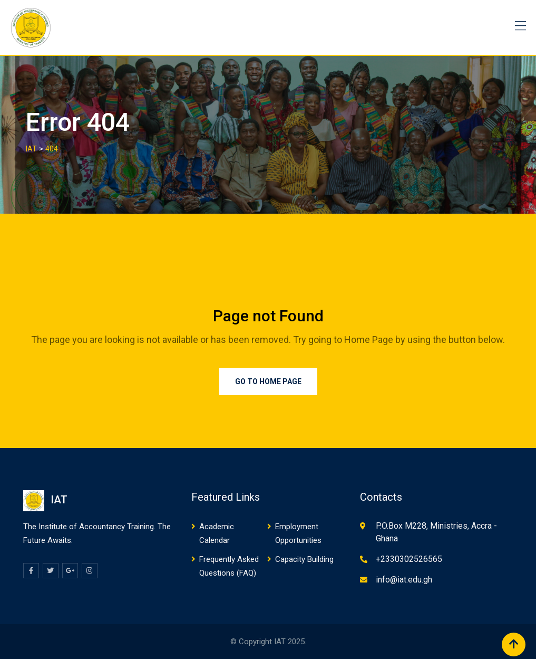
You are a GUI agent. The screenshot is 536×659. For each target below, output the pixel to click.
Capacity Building (304, 559)
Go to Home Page (268, 381)
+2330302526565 (409, 559)
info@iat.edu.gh (404, 580)
